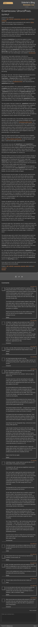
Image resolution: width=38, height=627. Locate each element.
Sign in (35, 625)
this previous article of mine (25, 122)
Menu (5, 3)
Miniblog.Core (10, 625)
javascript (23, 19)
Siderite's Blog (28, 2)
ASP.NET (11, 19)
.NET (7, 19)
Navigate (4, 269)
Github (32, 22)
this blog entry (32, 52)
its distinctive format (17, 81)
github (27, 19)
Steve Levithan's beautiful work (14, 139)
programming (17, 19)
